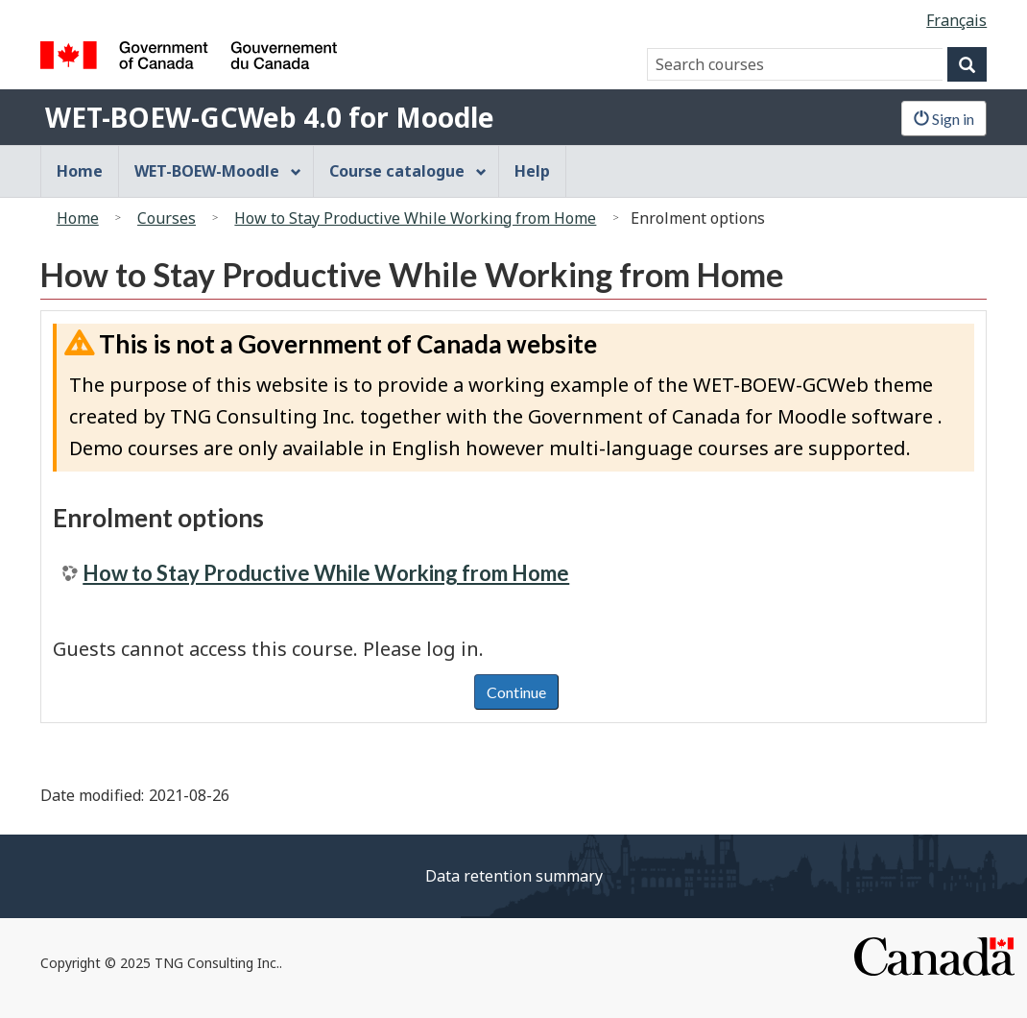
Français (956, 20)
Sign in (944, 118)
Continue (516, 692)
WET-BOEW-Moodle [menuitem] (217, 171)
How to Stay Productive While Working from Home (415, 218)
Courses (166, 218)
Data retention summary (514, 875)
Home (78, 218)
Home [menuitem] (80, 171)
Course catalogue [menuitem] (408, 171)
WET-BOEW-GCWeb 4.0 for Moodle (269, 117)
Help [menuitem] (532, 171)
